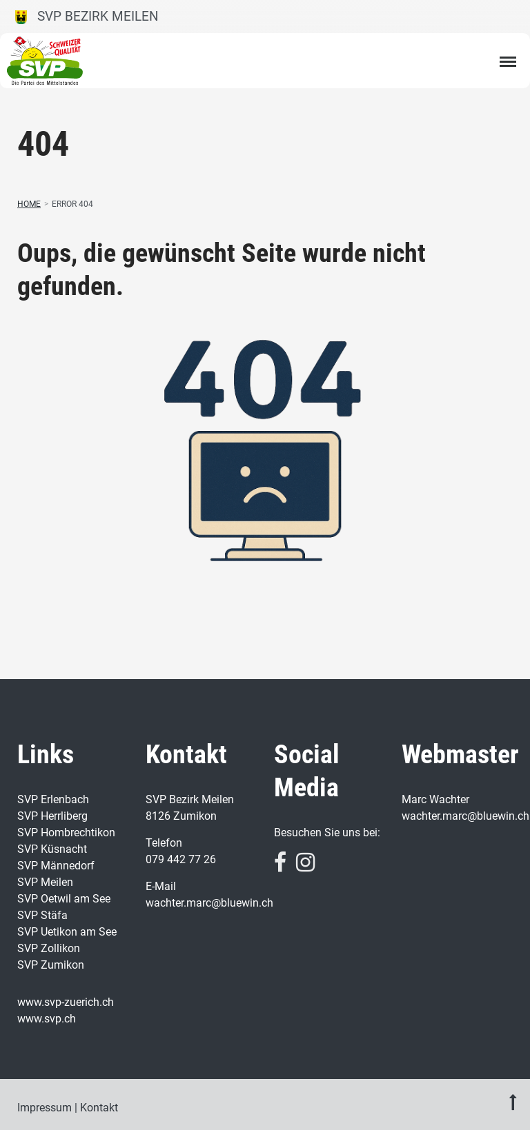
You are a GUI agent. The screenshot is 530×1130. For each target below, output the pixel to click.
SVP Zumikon (50, 964)
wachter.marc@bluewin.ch (209, 902)
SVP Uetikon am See (67, 931)
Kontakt (99, 1107)
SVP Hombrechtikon (66, 832)
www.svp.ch (46, 1018)
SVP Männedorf (56, 865)
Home (29, 204)
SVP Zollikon (48, 948)
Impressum (44, 1107)
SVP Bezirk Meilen (87, 16)
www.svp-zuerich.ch (65, 1002)
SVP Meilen (45, 882)
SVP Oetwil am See (63, 898)
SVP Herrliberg (52, 816)
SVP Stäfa (42, 915)
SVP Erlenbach (53, 799)
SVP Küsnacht (52, 849)
